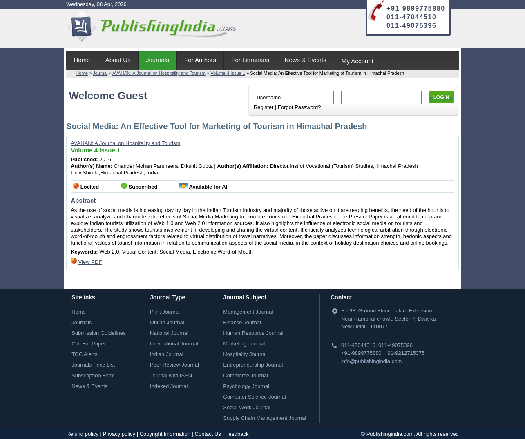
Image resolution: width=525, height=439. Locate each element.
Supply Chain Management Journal (264, 418)
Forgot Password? (299, 107)
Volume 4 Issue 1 (227, 73)
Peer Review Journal (174, 365)
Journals (157, 59)
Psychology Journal (246, 386)
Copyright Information (165, 434)
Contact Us (208, 434)
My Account (357, 61)
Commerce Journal (245, 375)
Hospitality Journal (244, 354)
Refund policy (82, 434)
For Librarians (250, 59)
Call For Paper (88, 344)
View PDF (90, 262)
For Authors (200, 59)
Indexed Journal (169, 386)
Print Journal (165, 312)
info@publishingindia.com (371, 361)
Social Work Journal (246, 407)
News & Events (305, 59)
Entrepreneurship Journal (253, 365)
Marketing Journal (244, 344)
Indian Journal (166, 354)
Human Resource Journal (253, 333)
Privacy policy (119, 434)
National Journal (169, 333)
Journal (100, 73)
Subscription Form (92, 375)
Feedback (236, 434)
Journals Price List (93, 365)
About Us (118, 59)
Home (82, 59)
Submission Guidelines (98, 333)
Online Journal (167, 322)
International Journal (174, 344)
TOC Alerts (84, 354)
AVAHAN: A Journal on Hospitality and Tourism (159, 73)
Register (263, 107)
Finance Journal (242, 322)
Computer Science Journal (254, 397)
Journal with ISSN (171, 375)
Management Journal (248, 312)
